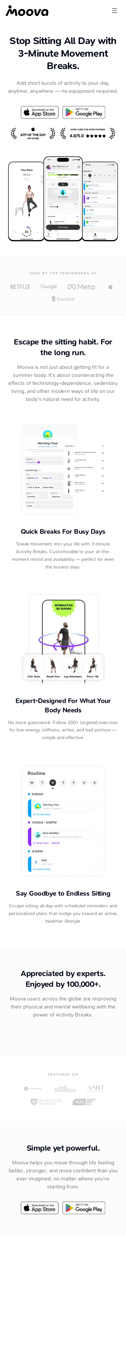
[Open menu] (115, 11)
